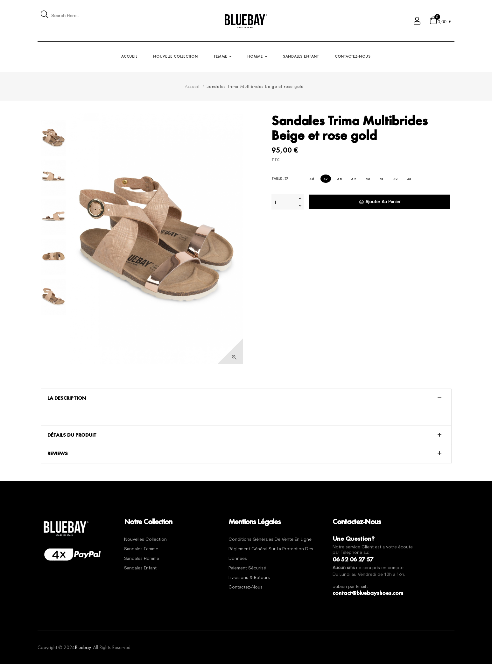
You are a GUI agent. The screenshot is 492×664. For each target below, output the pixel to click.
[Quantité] (284, 202)
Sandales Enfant (140, 568)
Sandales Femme (141, 549)
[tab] (246, 398)
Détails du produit (71, 435)
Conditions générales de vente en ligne (270, 539)
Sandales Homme (141, 558)
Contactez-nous (245, 587)
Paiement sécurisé (247, 568)
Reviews (57, 453)
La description (66, 398)
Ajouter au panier (380, 201)
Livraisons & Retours (249, 577)
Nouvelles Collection (145, 539)
